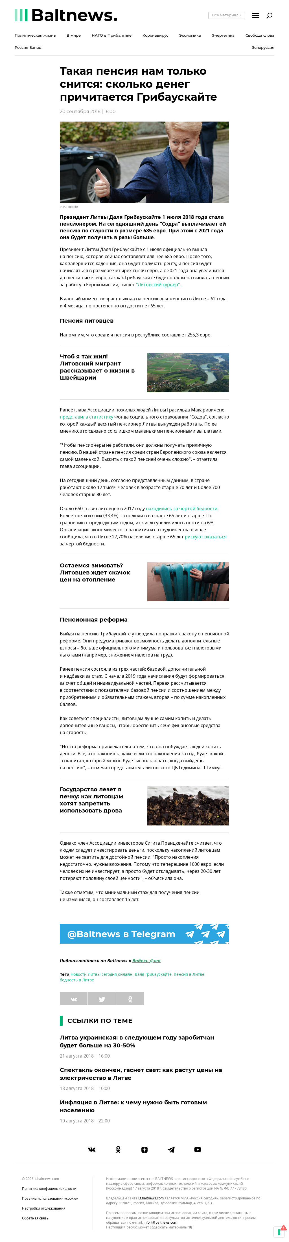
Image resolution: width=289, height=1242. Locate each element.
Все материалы (226, 15)
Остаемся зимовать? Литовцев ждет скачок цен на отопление (95, 572)
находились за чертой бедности (181, 508)
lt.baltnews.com (151, 1198)
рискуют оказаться (206, 537)
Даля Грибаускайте (153, 974)
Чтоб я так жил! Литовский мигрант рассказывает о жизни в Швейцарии (97, 367)
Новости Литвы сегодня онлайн (101, 974)
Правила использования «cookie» (50, 1198)
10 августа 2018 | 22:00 (85, 1121)
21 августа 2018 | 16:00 (85, 1056)
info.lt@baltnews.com (160, 1222)
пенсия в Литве (189, 974)
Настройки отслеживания (43, 1208)
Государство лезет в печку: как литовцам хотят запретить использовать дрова (91, 800)
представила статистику (86, 417)
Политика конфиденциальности (49, 1188)
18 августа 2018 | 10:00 (85, 1088)
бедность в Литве (77, 980)
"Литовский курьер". (158, 284)
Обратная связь (35, 1218)
